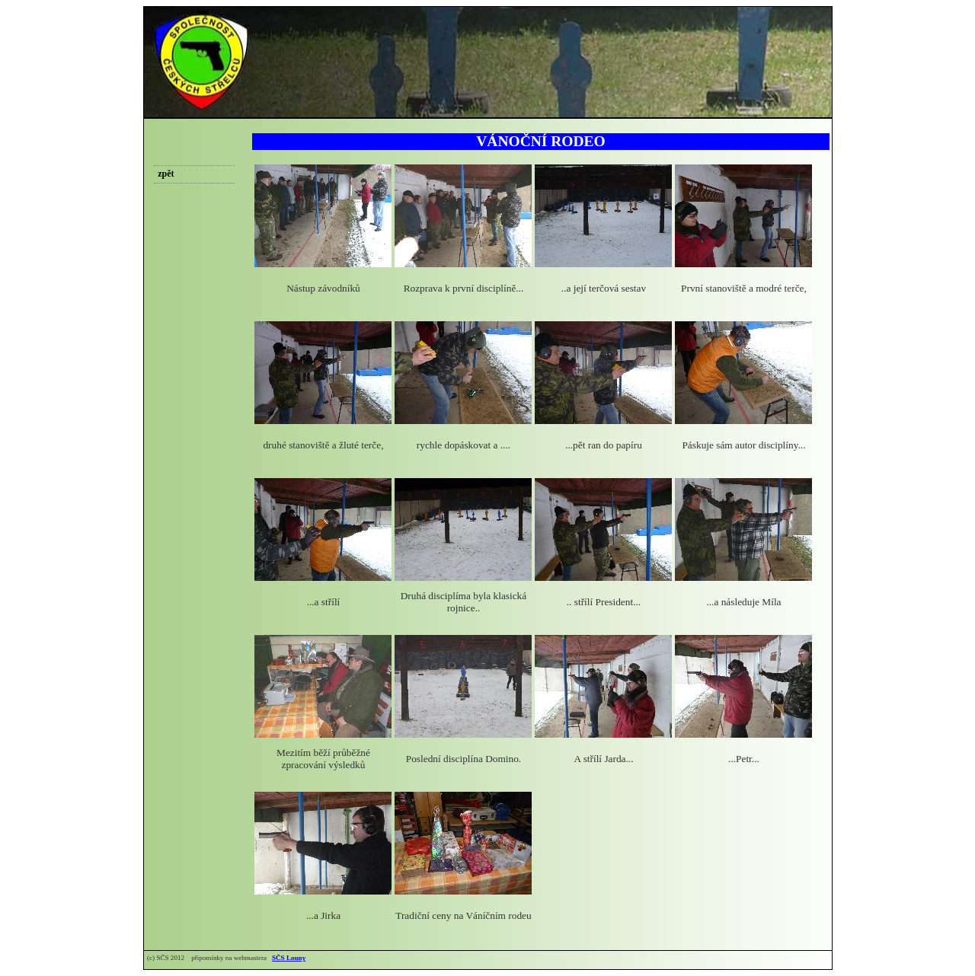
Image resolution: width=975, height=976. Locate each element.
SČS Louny (288, 958)
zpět (166, 173)
